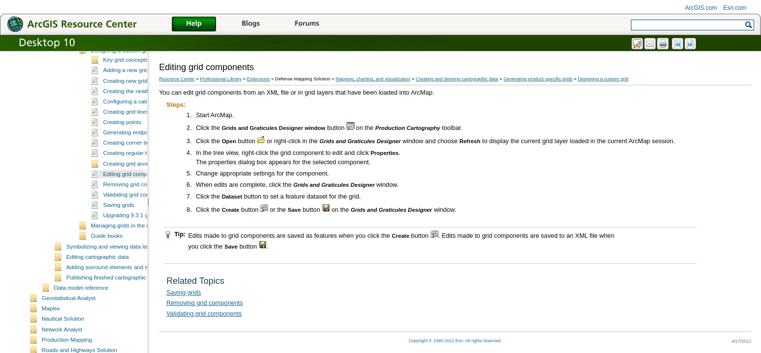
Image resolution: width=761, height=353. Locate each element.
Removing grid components (137, 220)
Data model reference (81, 323)
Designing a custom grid (121, 86)
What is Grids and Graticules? (128, 55)
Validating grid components (137, 230)
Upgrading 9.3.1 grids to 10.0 (139, 250)
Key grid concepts (125, 95)
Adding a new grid (125, 105)
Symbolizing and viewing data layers (112, 282)
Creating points (122, 157)
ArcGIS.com (701, 7)
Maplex (51, 344)
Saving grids (118, 240)
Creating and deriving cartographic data (457, 78)
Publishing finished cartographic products (117, 313)
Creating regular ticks (130, 188)
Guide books (107, 271)
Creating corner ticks (129, 178)
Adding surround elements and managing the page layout (138, 302)
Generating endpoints (130, 168)
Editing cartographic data (97, 292)
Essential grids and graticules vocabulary (142, 75)
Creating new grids (126, 116)
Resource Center (177, 78)
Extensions (258, 78)
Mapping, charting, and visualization (373, 78)
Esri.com (734, 7)
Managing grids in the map (124, 261)
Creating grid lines (126, 147)
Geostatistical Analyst (68, 333)
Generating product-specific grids (537, 78)
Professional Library (221, 78)
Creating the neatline (129, 126)
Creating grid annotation (133, 199)
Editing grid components (133, 209)
